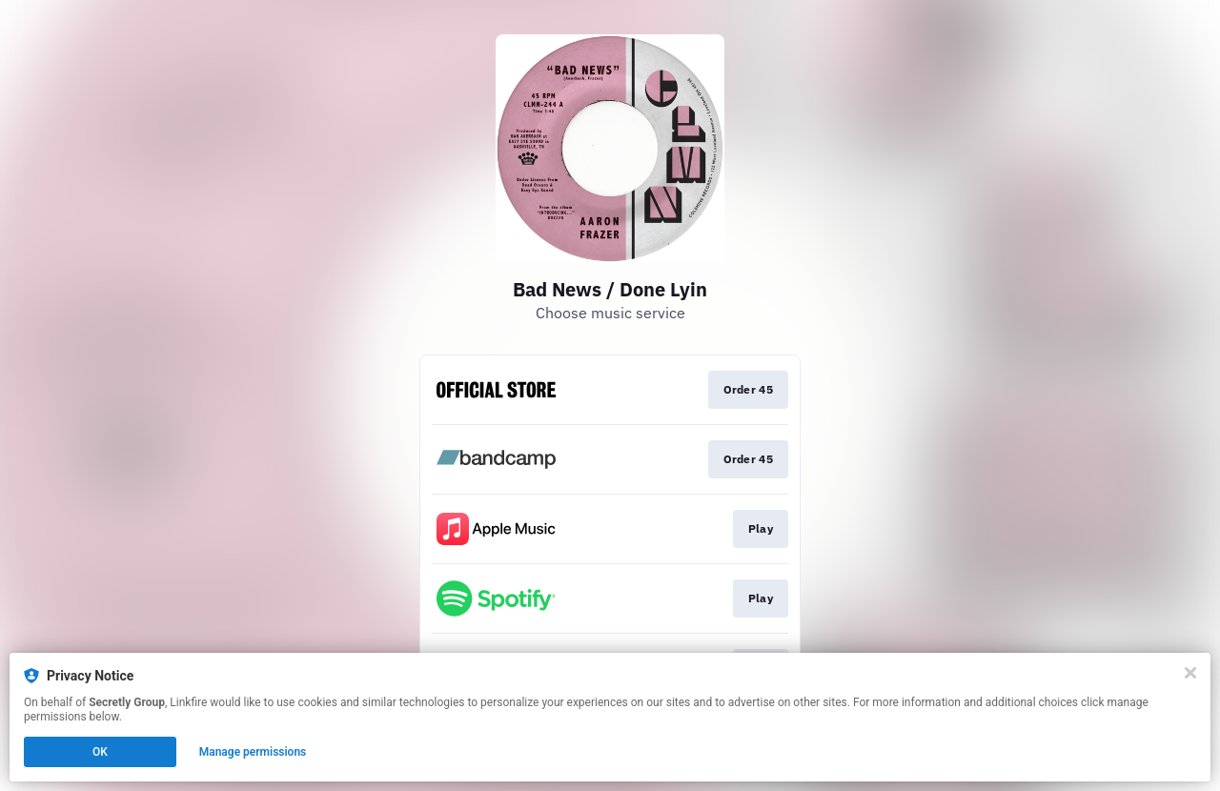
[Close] (1190, 673)
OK (100, 752)
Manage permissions (253, 752)
